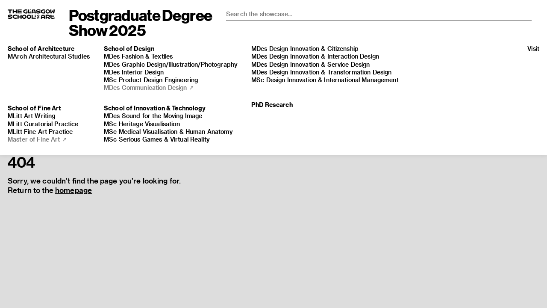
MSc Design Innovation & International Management (325, 79)
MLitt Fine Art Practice (40, 131)
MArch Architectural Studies (49, 56)
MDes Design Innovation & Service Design (310, 64)
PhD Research (272, 104)
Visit (533, 48)
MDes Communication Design (149, 87)
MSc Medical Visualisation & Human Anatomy (168, 131)
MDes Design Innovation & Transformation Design (321, 72)
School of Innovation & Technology (155, 108)
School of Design (129, 48)
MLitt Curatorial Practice (43, 123)
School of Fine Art (34, 108)
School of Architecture (41, 48)
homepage (73, 190)
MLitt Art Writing (31, 115)
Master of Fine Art (37, 139)
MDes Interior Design (134, 72)
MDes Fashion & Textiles (138, 56)
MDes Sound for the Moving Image (153, 115)
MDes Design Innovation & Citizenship (305, 48)
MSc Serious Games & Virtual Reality (157, 139)
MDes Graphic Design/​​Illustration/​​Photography (171, 64)
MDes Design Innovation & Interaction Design (315, 56)
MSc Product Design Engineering (151, 79)
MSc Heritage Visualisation (142, 123)
